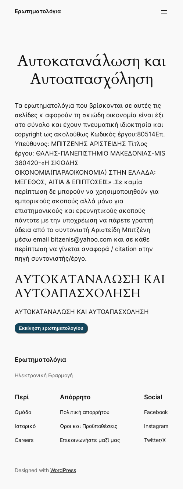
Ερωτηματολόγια (38, 11)
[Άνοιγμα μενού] (163, 11)
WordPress (63, 470)
